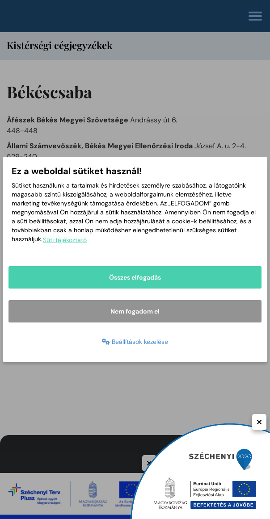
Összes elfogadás (135, 277)
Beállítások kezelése (135, 342)
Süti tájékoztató (65, 240)
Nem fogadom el (135, 311)
